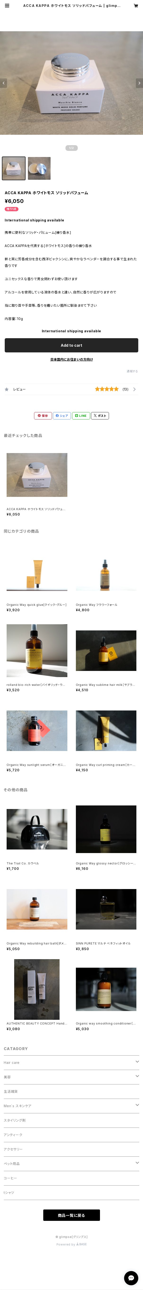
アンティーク (13, 1135)
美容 (7, 1077)
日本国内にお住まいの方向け (71, 359)
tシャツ (9, 1193)
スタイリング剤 (15, 1120)
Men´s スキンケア (18, 1106)
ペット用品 (12, 1164)
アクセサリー (13, 1149)
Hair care (12, 1063)
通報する (132, 371)
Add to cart (71, 345)
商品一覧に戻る (71, 1215)
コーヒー (10, 1178)
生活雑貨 (11, 1091)
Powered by (71, 1244)
